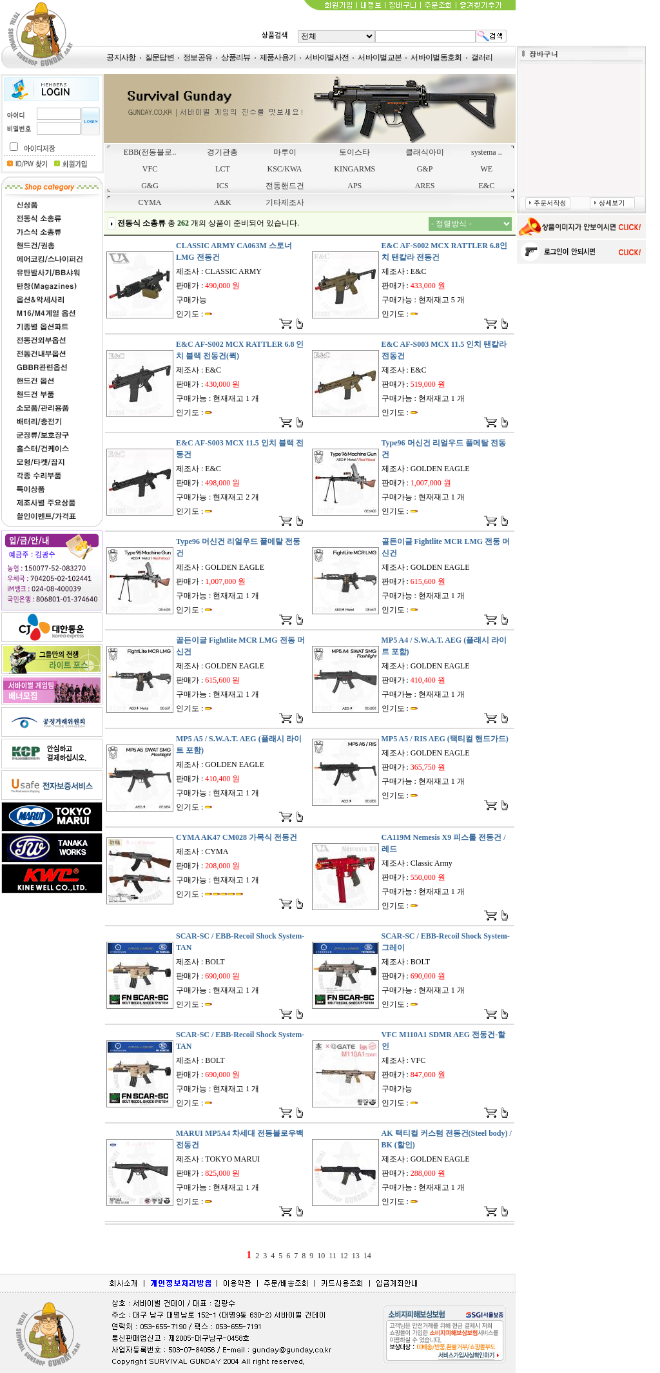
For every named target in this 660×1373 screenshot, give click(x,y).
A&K (222, 202)
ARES (425, 185)
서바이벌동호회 (436, 57)
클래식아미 (424, 152)
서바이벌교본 (380, 57)
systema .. (486, 152)
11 (332, 1255)
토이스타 (354, 152)
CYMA (150, 202)
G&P (425, 168)
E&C (487, 185)
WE (487, 168)
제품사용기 (278, 57)
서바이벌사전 (327, 57)
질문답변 (159, 57)
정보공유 (197, 57)
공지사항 (120, 57)
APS (354, 185)
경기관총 (222, 152)
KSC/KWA (284, 168)
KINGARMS (354, 168)
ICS (223, 185)
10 (321, 1255)
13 (356, 1255)
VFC (149, 168)
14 (367, 1255)
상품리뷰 (235, 57)
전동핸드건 (285, 185)
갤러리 (482, 57)
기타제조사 (285, 202)
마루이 (284, 152)
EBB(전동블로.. (150, 152)
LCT (222, 168)
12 (344, 1255)
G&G (150, 185)
